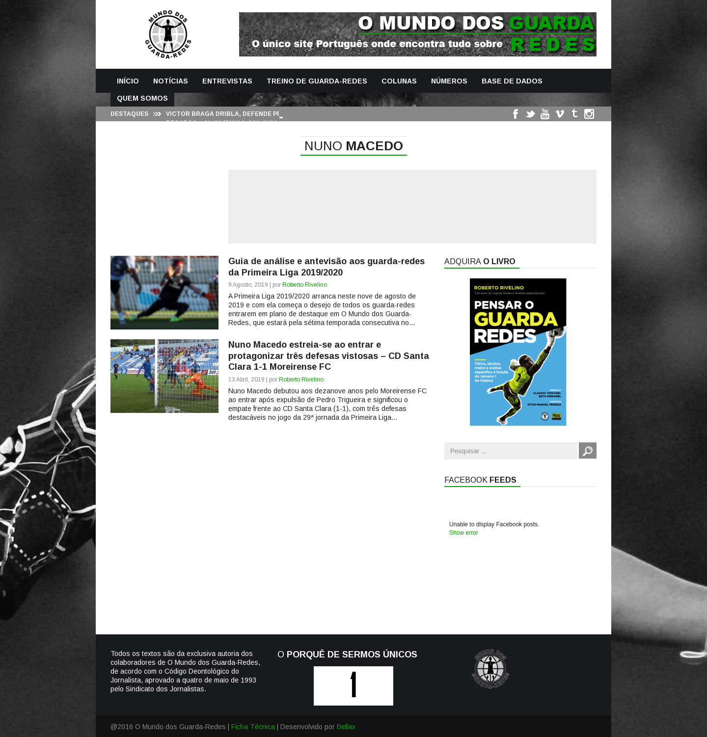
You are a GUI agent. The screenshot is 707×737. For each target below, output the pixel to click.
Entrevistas (227, 81)
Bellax (346, 727)
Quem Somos (142, 98)
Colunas (399, 81)
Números (449, 81)
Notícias (170, 81)
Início (128, 81)
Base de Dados (512, 81)
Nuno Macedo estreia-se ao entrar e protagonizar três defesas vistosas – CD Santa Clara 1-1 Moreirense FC (328, 356)
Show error (463, 532)
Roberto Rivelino (304, 284)
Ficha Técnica (253, 727)
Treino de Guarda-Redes (317, 81)
